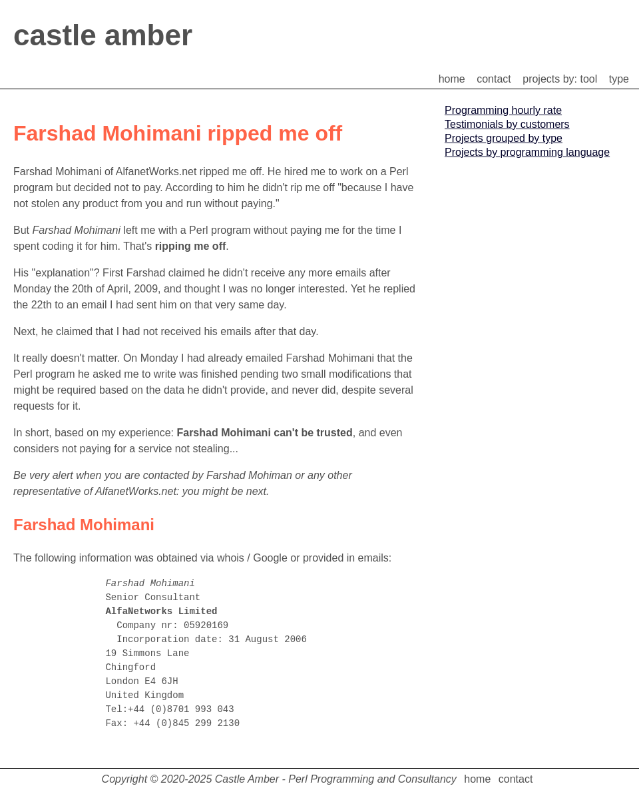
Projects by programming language (527, 152)
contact (494, 79)
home (452, 79)
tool (589, 79)
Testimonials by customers (507, 124)
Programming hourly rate (503, 110)
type (619, 79)
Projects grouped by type (503, 138)
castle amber (102, 35)
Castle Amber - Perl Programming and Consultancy (336, 779)
